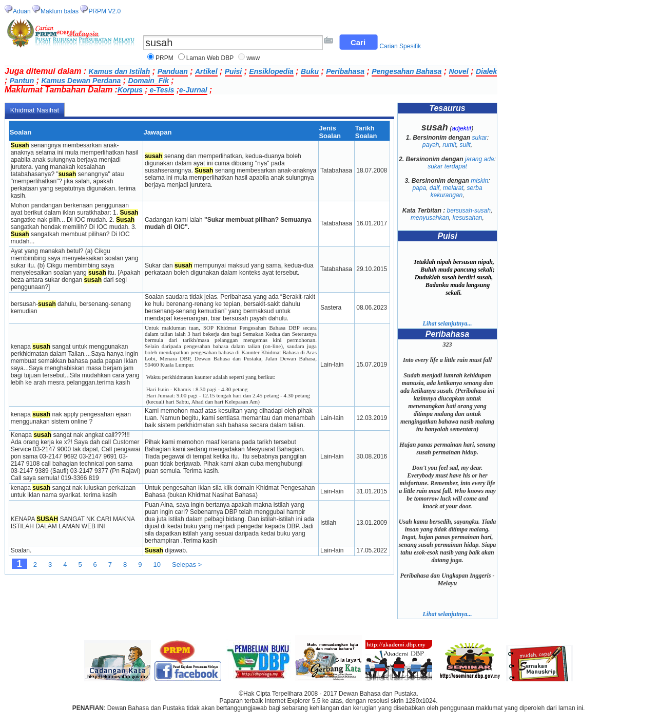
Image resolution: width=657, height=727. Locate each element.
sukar (479, 137)
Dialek (486, 71)
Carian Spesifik (400, 46)
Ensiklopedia (271, 71)
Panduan (173, 71)
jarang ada (479, 159)
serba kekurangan (456, 191)
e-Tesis (161, 90)
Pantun (22, 80)
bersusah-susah (469, 210)
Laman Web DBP (210, 58)
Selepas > (187, 564)
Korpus (130, 90)
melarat (453, 188)
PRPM (164, 58)
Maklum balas (60, 11)
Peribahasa (345, 71)
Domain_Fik (148, 80)
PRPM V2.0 (104, 11)
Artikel (206, 71)
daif (434, 188)
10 (157, 564)
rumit (449, 144)
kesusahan (467, 217)
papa (419, 188)
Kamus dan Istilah (119, 71)
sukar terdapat (447, 166)
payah (430, 144)
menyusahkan (430, 217)
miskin (479, 180)
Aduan (22, 11)
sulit (465, 144)
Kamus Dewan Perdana (81, 80)
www (253, 58)
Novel (459, 71)
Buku (310, 71)
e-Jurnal (193, 90)
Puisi (233, 71)
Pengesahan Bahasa (406, 71)
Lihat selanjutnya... (447, 323)
